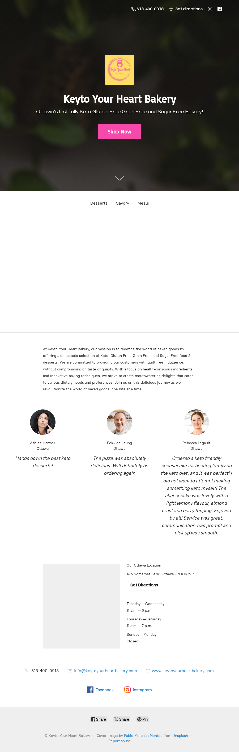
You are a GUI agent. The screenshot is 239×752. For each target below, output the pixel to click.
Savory (122, 203)
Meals (143, 203)
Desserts (99, 203)
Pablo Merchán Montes (143, 735)
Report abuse (119, 741)
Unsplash (180, 735)
